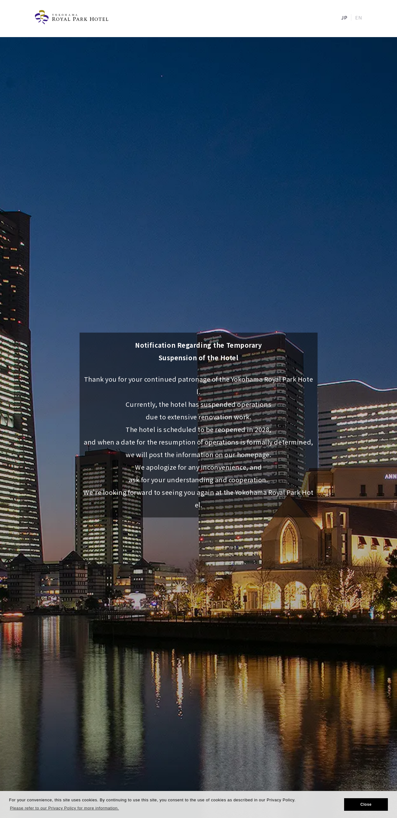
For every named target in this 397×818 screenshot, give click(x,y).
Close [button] (365, 804)
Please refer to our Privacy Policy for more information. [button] (64, 808)
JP (344, 17)
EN (358, 17)
